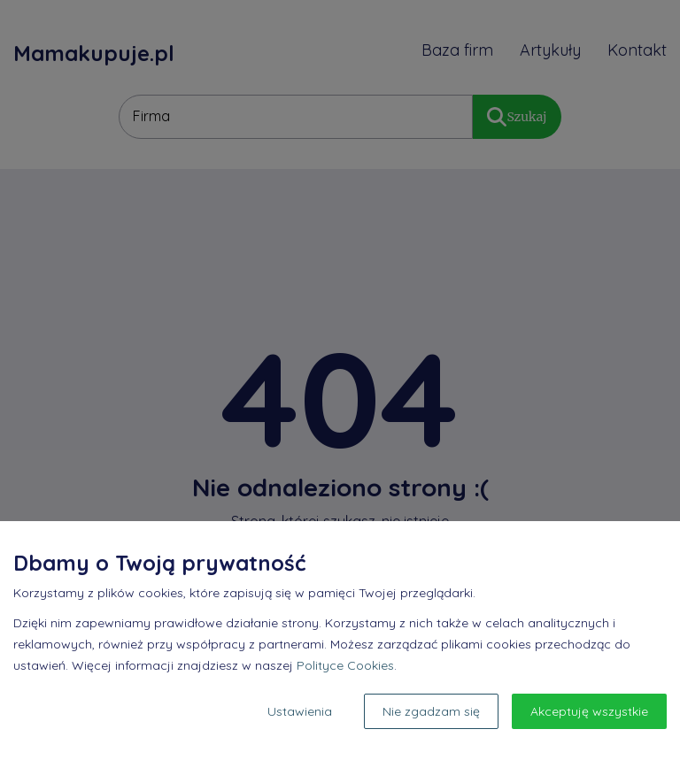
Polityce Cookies (345, 665)
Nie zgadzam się (431, 711)
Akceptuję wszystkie (589, 711)
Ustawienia (299, 711)
